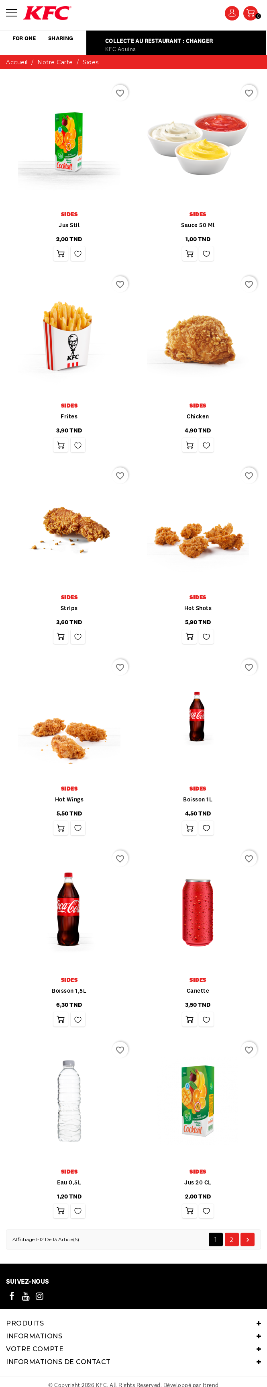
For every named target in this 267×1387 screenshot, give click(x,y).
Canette (198, 1006)
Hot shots (198, 624)
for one (25, 38)
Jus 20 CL (198, 1198)
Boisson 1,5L (69, 1006)
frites (69, 432)
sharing (65, 38)
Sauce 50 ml (198, 241)
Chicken (198, 432)
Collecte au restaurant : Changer (158, 57)
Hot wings (69, 815)
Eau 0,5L (69, 1198)
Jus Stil (69, 241)
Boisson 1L (197, 815)
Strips (69, 624)
